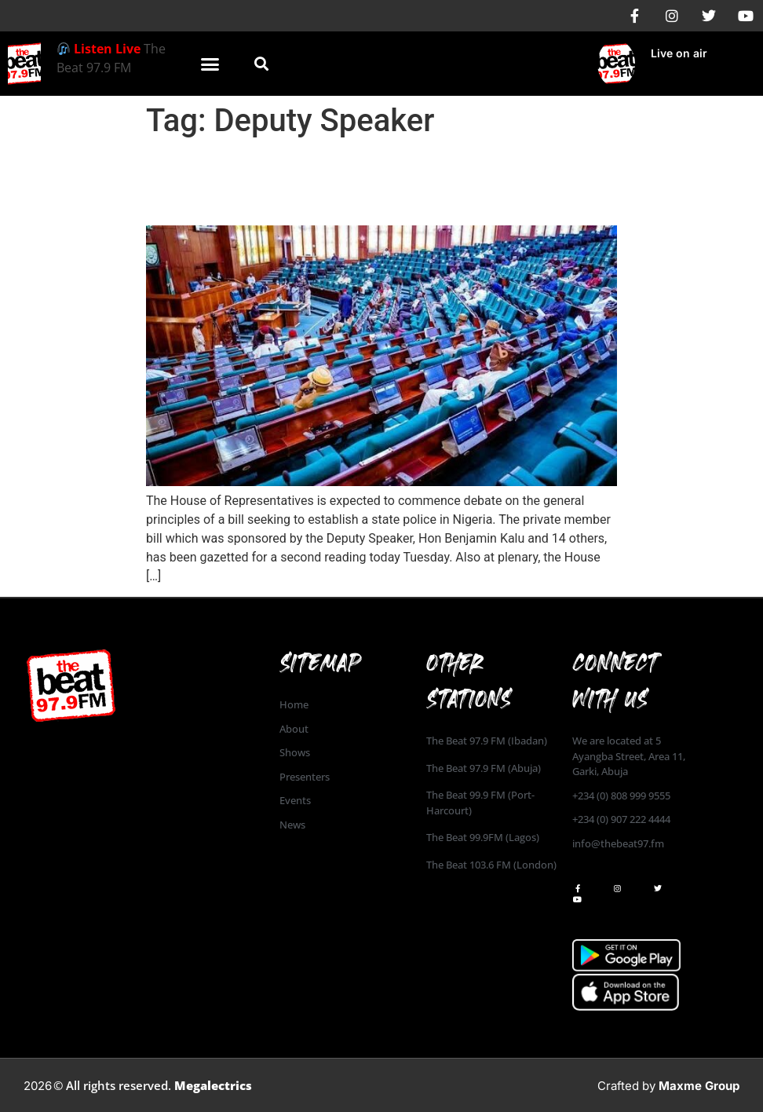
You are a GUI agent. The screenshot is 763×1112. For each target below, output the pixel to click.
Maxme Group (699, 1085)
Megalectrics (213, 1085)
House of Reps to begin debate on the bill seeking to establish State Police (376, 182)
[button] (210, 64)
